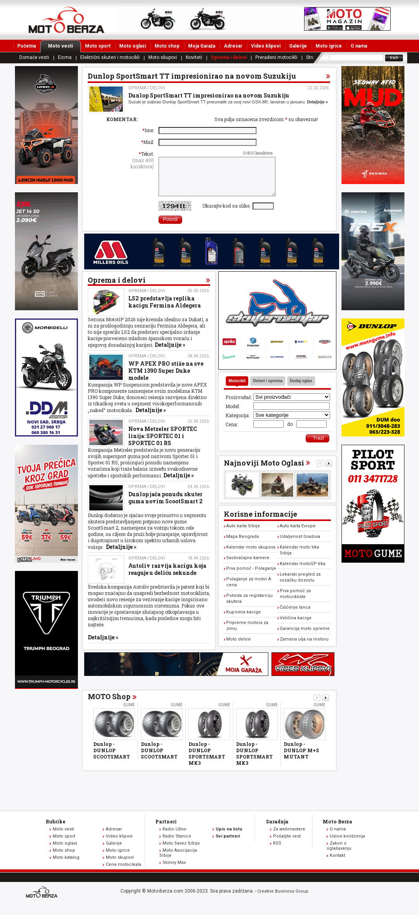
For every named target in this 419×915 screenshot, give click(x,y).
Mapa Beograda (242, 544)
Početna (26, 46)
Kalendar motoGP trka (302, 571)
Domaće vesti (34, 57)
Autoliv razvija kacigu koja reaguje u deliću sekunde (167, 577)
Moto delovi (238, 647)
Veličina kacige (296, 626)
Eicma (65, 57)
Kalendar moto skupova (250, 555)
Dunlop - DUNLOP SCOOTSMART (111, 758)
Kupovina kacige (243, 620)
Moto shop (167, 46)
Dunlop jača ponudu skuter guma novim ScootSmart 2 (165, 506)
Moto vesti (64, 46)
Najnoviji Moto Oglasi (264, 471)
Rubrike (55, 830)
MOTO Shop (109, 704)
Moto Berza (337, 830)
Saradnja (277, 830)
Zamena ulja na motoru (304, 647)
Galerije (298, 46)
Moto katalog (66, 865)
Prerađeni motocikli (276, 57)
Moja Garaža (201, 46)
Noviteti (194, 57)
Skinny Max (174, 870)
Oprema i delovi (229, 57)
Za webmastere (289, 837)
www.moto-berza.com (43, 901)
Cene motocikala (123, 872)
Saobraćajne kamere (247, 566)
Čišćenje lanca (295, 615)
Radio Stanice (176, 844)
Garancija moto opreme (305, 636)
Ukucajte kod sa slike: (227, 214)
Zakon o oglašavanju (339, 854)
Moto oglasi (132, 46)
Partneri (166, 830)
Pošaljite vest (287, 844)
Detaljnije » (317, 102)
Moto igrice (329, 46)
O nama (359, 46)
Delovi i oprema (267, 389)
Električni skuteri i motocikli (110, 57)
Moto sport (98, 46)
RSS (277, 851)
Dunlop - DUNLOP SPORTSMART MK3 (206, 761)
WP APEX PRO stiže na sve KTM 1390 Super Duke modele (165, 379)
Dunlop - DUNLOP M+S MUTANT (301, 758)
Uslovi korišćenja (347, 844)
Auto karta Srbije (243, 534)
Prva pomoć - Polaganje (251, 576)
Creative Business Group (282, 899)
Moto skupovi (162, 57)
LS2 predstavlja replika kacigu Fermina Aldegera (164, 310)
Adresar (233, 46)
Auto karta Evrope (298, 534)
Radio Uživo (174, 837)
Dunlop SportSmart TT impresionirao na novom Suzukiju (208, 95)
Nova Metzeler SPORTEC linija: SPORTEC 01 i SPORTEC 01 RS (162, 444)
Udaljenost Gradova (300, 544)
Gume (129, 713)
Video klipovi (266, 46)
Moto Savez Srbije (181, 851)
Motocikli (237, 389)
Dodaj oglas (301, 389)
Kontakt (337, 863)
